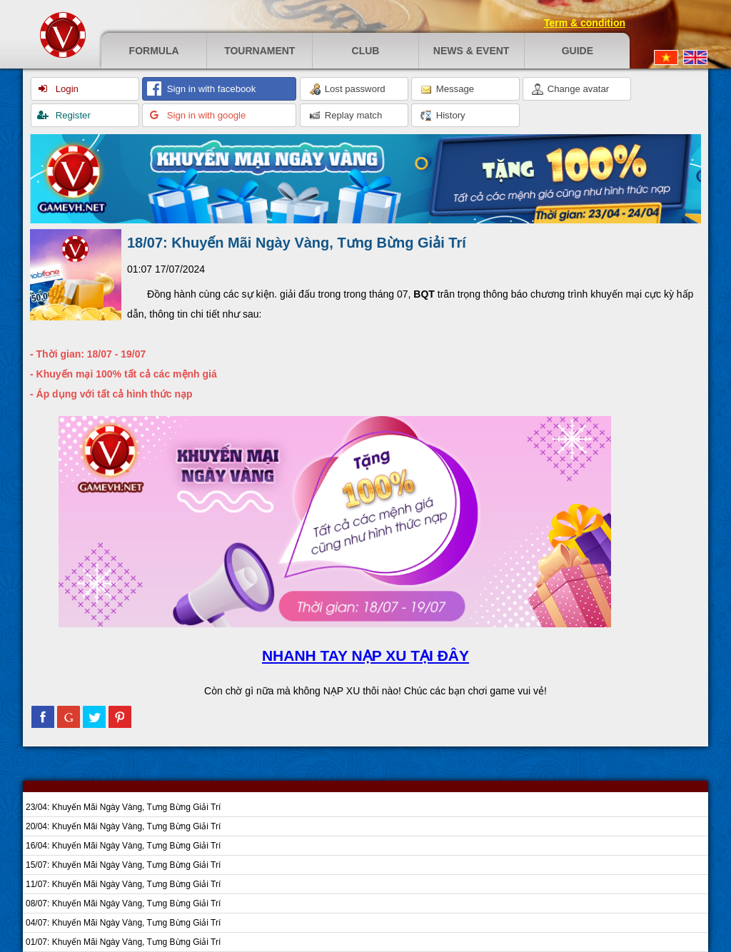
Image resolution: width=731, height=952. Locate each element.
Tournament (259, 50)
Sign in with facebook (210, 88)
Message (447, 89)
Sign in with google (205, 115)
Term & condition (584, 23)
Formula (154, 50)
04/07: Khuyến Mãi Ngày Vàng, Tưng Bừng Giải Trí (123, 923)
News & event (471, 50)
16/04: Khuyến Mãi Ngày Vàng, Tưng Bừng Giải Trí (123, 846)
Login (66, 88)
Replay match (345, 115)
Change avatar (570, 89)
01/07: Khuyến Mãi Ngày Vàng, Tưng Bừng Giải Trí (123, 942)
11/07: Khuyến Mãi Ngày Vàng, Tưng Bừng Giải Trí (123, 884)
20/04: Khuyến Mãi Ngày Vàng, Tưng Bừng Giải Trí (123, 826)
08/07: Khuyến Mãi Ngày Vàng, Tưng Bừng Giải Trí (123, 903)
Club (366, 50)
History (442, 115)
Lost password (347, 89)
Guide (577, 50)
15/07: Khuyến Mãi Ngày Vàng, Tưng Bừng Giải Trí (123, 865)
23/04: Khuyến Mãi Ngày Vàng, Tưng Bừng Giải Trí (123, 807)
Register (72, 115)
